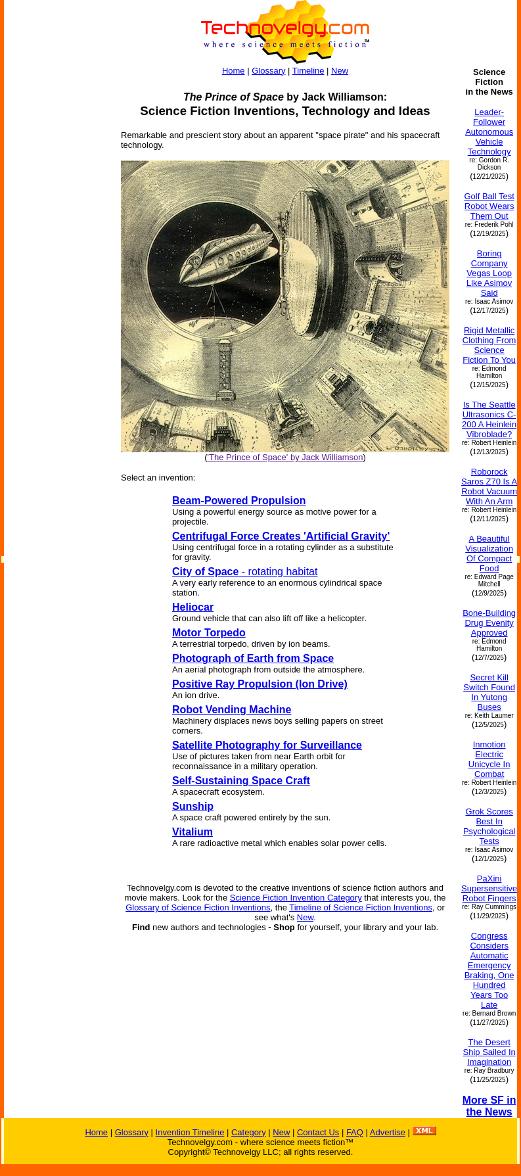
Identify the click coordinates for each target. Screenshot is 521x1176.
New (339, 71)
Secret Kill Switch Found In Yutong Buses (489, 692)
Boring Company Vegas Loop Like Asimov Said (489, 273)
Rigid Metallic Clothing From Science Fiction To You (489, 345)
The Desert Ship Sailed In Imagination (489, 1052)
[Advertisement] (56, 264)
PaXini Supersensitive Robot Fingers (489, 888)
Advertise (387, 1132)
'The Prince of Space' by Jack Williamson (285, 457)
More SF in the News (489, 1105)
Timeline (308, 71)
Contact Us (318, 1132)
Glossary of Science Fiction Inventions (197, 907)
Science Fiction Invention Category (296, 898)
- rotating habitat (244, 571)
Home (233, 71)
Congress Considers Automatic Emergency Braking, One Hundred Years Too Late (489, 970)
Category (248, 1132)
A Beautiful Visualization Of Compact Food (489, 553)
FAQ (354, 1132)
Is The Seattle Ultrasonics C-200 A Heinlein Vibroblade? (489, 419)
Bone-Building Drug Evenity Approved (489, 623)
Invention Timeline (190, 1132)
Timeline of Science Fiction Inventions (360, 907)
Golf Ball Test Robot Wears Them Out (489, 206)
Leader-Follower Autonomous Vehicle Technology (489, 131)
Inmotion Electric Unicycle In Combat (489, 759)
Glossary (268, 71)
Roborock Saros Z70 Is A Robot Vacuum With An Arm (489, 486)
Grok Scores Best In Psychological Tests (489, 826)
